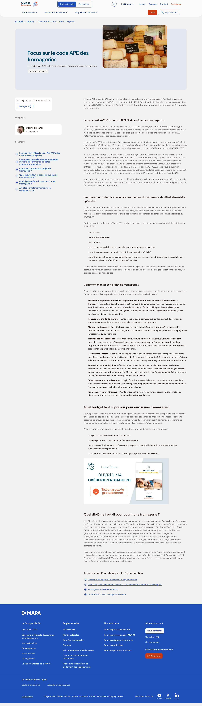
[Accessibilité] (69, 629)
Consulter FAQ (152, 637)
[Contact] (164, 4)
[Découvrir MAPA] (29, 629)
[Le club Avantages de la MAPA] (36, 663)
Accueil (19, 21)
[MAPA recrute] (153, 656)
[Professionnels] (67, 4)
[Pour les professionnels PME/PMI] (119, 634)
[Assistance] (176, 4)
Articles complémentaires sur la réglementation (35, 189)
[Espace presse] (29, 648)
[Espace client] (169, 12)
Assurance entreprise (56, 12)
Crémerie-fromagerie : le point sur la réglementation (110, 579)
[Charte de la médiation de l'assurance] (80, 657)
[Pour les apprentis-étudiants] (118, 650)
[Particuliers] (84, 4)
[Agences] (153, 4)
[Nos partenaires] (29, 643)
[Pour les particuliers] (113, 645)
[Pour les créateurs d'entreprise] (118, 640)
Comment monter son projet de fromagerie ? (35, 169)
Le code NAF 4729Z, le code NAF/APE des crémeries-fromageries (39, 154)
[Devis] (152, 12)
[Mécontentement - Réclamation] (78, 650)
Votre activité (30, 12)
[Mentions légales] (71, 634)
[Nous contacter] (154, 630)
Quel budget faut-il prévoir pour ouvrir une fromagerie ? (38, 176)
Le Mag (30, 21)
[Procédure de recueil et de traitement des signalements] (80, 665)
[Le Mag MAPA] (28, 658)
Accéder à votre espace (58, 685)
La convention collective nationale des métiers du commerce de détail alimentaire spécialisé (38, 162)
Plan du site (27, 696)
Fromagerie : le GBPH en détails (101, 589)
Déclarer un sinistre (31, 685)
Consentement (152, 642)
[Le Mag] (142, 4)
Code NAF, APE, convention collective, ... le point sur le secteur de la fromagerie (123, 584)
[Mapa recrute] (28, 653)
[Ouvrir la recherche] (114, 4)
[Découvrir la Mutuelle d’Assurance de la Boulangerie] (39, 636)
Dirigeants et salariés (86, 12)
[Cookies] (67, 645)
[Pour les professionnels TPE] (117, 629)
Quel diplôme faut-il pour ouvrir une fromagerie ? (37, 182)
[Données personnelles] (73, 640)
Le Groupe (127, 4)
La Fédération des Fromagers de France (105, 594)
